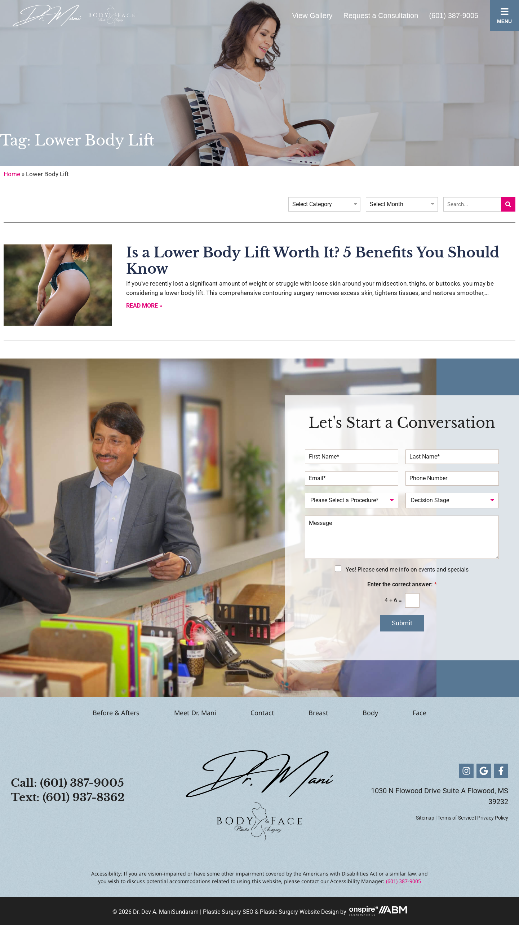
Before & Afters (85, 712)
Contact (256, 712)
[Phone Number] (452, 478)
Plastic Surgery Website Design (299, 911)
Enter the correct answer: (402, 584)
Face (451, 712)
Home (12, 174)
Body (389, 712)
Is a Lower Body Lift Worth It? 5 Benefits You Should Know (312, 261)
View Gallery (312, 15)
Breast (325, 712)
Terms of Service (456, 818)
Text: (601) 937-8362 (68, 797)
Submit (402, 623)
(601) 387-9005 (453, 15)
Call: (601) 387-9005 (67, 783)
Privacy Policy (492, 818)
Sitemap (425, 818)
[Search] (508, 204)
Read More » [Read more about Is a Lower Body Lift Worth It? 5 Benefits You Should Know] (144, 305)
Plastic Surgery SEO (228, 911)
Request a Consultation (380, 15)
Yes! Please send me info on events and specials (407, 569)
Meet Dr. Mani (176, 712)
